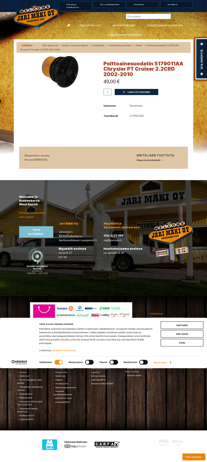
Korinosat (24, 364)
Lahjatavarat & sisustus (124, 34)
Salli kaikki (182, 419)
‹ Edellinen (26, 45)
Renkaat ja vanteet (28, 368)
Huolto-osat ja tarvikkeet (75, 45)
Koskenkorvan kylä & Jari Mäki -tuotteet (139, 370)
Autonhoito (25, 353)
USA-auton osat (90, 25)
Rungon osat (61, 372)
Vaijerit (59, 379)
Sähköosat (24, 376)
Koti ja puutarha (134, 349)
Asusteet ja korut (99, 364)
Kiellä (182, 436)
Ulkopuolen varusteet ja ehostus (30, 388)
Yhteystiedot (139, 4)
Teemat (130, 360)
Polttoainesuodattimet (120, 45)
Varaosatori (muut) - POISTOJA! (28, 410)
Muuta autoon (25, 397)
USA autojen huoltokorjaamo (72, 5)
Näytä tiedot (160, 456)
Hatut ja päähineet (100, 357)
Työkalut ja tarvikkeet (138, 357)
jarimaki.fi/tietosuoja (64, 444)
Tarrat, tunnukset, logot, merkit (29, 381)
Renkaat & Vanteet (64, 368)
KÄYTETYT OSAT (63, 398)
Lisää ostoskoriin (136, 92)
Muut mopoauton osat (65, 387)
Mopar (139, 45)
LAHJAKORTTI (62, 402)
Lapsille (95, 372)
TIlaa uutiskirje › (36, 231)
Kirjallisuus (25, 360)
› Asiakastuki (155, 313)
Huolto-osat (61, 353)
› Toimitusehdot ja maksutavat (165, 317)
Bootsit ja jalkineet (100, 360)
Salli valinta (182, 428)
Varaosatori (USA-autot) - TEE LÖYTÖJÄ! (30, 403)
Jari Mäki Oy (172, 4)
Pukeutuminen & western (164, 25)
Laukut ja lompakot (100, 368)
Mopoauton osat (124, 25)
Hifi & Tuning (61, 360)
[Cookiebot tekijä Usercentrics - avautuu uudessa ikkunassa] (19, 456)
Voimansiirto (25, 394)
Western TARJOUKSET (102, 383)
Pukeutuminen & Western (101, 342)
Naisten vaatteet (99, 353)
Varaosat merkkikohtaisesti (62, 393)
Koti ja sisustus (98, 376)
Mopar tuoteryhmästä (148, 160)
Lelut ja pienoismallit (137, 353)
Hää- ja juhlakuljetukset (109, 4)
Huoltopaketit (62, 357)
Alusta (22, 349)
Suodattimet (98, 45)
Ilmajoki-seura (134, 375)
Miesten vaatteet (99, 349)
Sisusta (22, 372)
